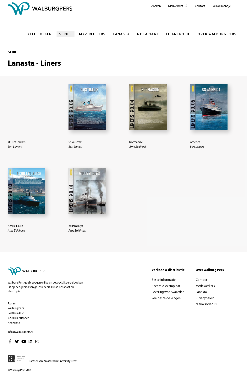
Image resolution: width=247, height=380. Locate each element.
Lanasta (121, 34)
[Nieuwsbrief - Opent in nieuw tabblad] (177, 6)
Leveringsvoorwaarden (168, 292)
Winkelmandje (222, 6)
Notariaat (148, 34)
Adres (12, 303)
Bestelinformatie (164, 280)
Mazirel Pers (92, 34)
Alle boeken (39, 34)
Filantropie (178, 34)
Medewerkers (205, 286)
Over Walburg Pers (217, 34)
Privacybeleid (205, 298)
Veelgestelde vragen (166, 298)
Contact (200, 6)
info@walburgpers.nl (20, 332)
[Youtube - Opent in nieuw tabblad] (24, 343)
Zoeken (156, 6)
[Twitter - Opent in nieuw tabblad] (17, 343)
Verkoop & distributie (168, 270)
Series (65, 34)
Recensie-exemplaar (166, 286)
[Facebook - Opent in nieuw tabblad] (11, 343)
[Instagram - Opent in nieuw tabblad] (38, 343)
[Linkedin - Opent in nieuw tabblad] (31, 343)
